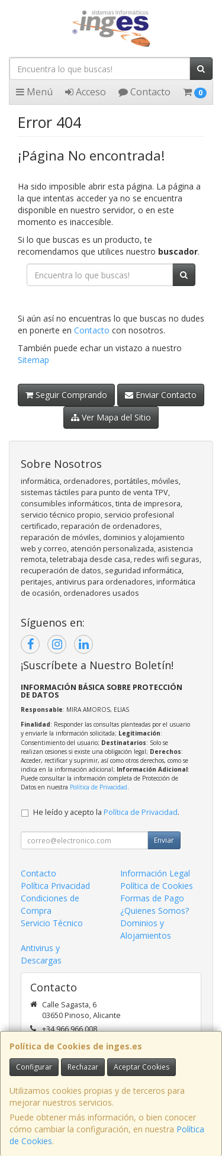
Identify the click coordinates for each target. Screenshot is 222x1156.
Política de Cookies (156, 885)
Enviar (164, 840)
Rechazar (82, 1067)
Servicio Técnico (52, 923)
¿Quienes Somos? (154, 910)
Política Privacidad (55, 885)
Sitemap (33, 359)
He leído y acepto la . (106, 812)
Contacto (144, 91)
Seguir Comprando (66, 394)
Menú (34, 91)
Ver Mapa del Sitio (111, 417)
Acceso (85, 91)
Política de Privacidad (98, 787)
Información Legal (155, 873)
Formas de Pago (152, 898)
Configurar (34, 1067)
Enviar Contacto (161, 394)
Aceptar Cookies (141, 1067)
